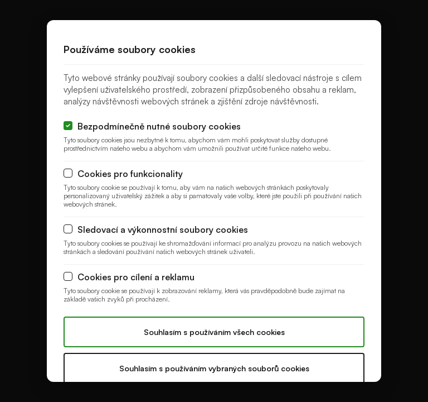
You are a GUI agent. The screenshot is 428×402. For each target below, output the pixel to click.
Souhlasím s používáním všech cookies (214, 332)
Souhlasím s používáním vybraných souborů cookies (214, 368)
